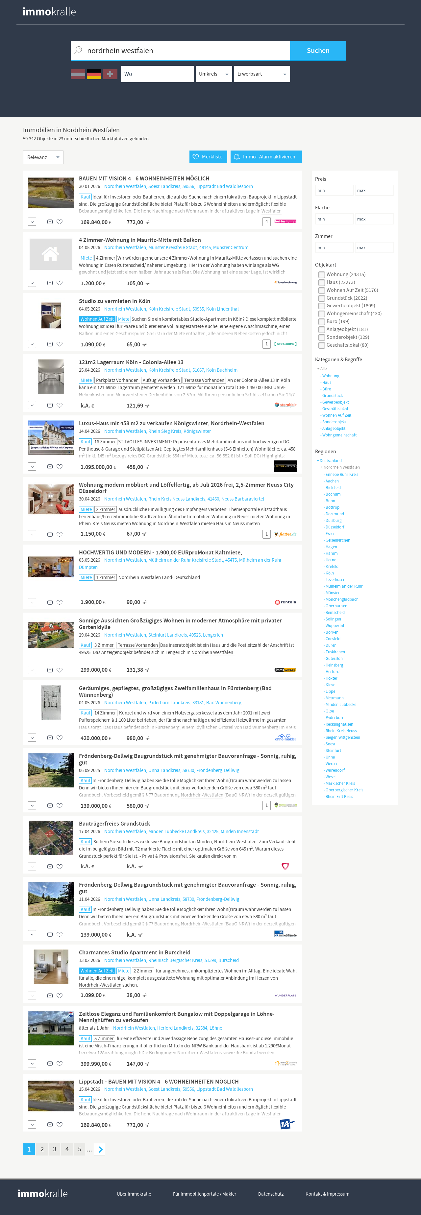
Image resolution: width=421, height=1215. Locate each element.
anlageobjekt (332, 428)
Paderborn (333, 717)
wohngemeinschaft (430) (354, 313)
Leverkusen (334, 579)
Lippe (329, 691)
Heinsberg (333, 665)
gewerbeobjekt (334, 402)
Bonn (329, 500)
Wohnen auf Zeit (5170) (352, 290)
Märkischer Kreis (339, 783)
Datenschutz (271, 1194)
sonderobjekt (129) (348, 337)
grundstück (331, 395)
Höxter (330, 678)
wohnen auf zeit (335, 415)
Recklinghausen (338, 724)
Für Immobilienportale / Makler (204, 1194)
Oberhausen (335, 606)
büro (325, 389)
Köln (328, 573)
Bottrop (331, 507)
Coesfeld (331, 639)
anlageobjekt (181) (347, 329)
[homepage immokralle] (49, 11)
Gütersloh (333, 658)
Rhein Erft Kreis (338, 796)
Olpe (328, 711)
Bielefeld (332, 487)
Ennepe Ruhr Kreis (340, 474)
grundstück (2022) (347, 298)
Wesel (329, 777)
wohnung (329, 376)
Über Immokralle (134, 1194)
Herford (331, 671)
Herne (329, 560)
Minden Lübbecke (339, 704)
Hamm (330, 553)
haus (325, 382)
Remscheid (334, 612)
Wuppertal (333, 625)
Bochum (332, 494)
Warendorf (334, 770)
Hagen (330, 546)
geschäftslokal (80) (348, 345)
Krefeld (330, 566)
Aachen (331, 481)
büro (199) (338, 321)
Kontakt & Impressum (327, 1194)
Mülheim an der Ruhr (343, 586)
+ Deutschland (329, 460)
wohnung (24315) (346, 274)
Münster (331, 593)
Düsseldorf (333, 527)
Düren (329, 645)
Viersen (330, 763)
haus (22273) (341, 282)
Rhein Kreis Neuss (340, 731)
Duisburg (332, 520)
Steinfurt (332, 750)
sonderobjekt (333, 422)
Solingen (332, 619)
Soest (329, 744)
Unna (329, 757)
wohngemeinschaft (338, 435)
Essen (329, 533)
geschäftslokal (334, 408)
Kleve (329, 685)
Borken (330, 632)
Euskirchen (334, 652)
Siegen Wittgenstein (341, 737)
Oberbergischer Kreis (343, 790)
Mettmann (333, 698)
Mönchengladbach (341, 599)
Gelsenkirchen (336, 540)
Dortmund (333, 514)
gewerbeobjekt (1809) (351, 305)
